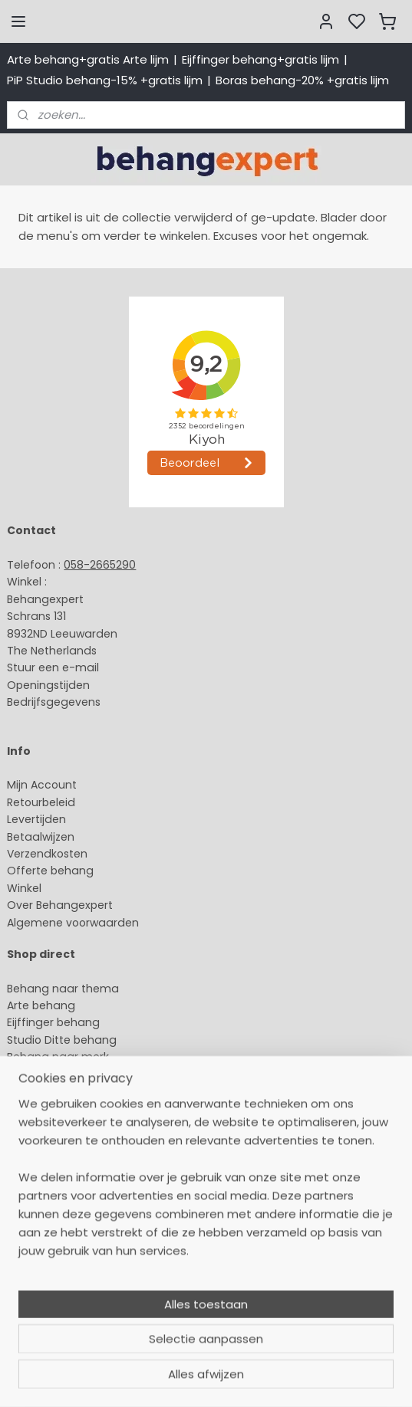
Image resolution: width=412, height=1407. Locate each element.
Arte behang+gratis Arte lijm (88, 59)
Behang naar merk (58, 1056)
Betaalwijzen (40, 837)
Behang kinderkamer (63, 1073)
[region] (206, 1274)
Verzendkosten (47, 853)
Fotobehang (40, 1125)
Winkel (24, 888)
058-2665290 (100, 564)
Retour (24, 802)
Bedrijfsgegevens (54, 702)
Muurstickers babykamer (73, 1091)
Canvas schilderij (53, 1142)
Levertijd (29, 819)
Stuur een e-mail (54, 667)
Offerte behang (50, 870)
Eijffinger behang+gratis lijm (260, 59)
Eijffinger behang (53, 1022)
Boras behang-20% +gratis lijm (302, 80)
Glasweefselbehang (61, 1108)
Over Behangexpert (60, 905)
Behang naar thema (63, 988)
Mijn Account (42, 784)
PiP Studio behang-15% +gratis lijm (105, 80)
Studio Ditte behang (62, 1040)
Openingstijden (48, 685)
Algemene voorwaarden (73, 922)
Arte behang (41, 1005)
